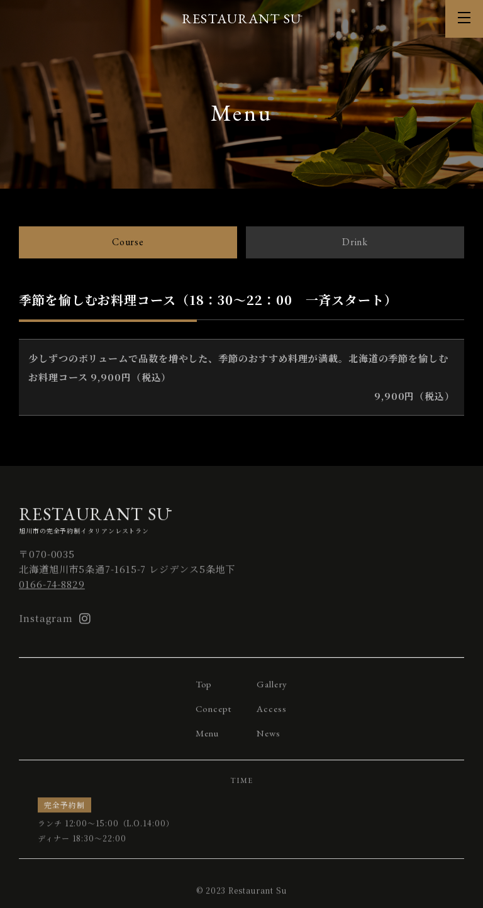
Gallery (272, 689)
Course (128, 241)
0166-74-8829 (52, 589)
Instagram (55, 624)
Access (271, 714)
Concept (213, 714)
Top (204, 689)
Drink (355, 241)
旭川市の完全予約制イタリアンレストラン (241, 525)
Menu (207, 739)
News (268, 739)
